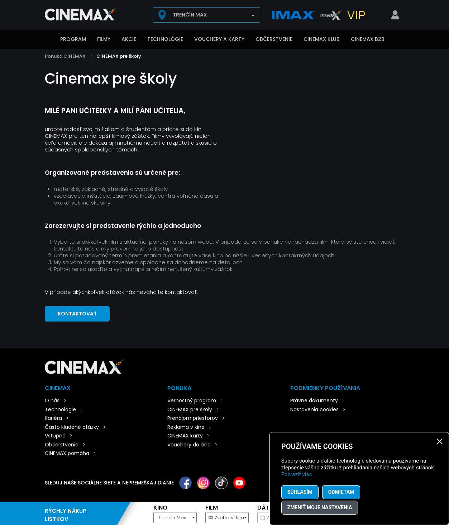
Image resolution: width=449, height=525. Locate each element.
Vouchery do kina (189, 444)
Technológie (165, 39)
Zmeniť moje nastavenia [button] (319, 507)
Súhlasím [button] (299, 492)
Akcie (128, 39)
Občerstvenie (273, 39)
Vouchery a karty (219, 39)
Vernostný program (191, 400)
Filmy (103, 39)
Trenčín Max (190, 14)
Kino (160, 507)
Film (211, 507)
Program (73, 39)
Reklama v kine (186, 427)
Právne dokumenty (314, 400)
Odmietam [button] (341, 492)
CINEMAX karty (185, 435)
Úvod (48, 39)
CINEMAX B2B (367, 39)
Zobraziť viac (296, 474)
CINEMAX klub (322, 39)
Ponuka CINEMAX (65, 56)
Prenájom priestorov (192, 418)
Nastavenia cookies (314, 409)
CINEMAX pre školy (118, 56)
